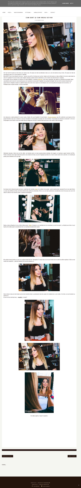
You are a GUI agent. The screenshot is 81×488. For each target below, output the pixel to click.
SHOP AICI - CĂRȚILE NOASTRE (40, 482)
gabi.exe (40, 79)
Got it (71, 3)
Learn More (65, 3)
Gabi (36, 189)
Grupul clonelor (52, 117)
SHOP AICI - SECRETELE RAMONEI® (40, 481)
